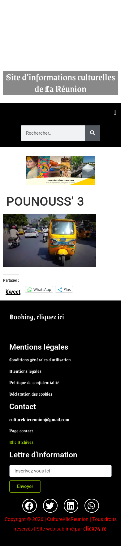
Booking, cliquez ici (36, 316)
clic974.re (94, 528)
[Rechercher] (92, 133)
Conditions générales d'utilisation (40, 359)
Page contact (21, 430)
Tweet (13, 289)
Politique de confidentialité (34, 382)
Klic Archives (21, 442)
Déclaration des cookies (30, 393)
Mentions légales (25, 371)
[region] (60, 170)
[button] (115, 112)
